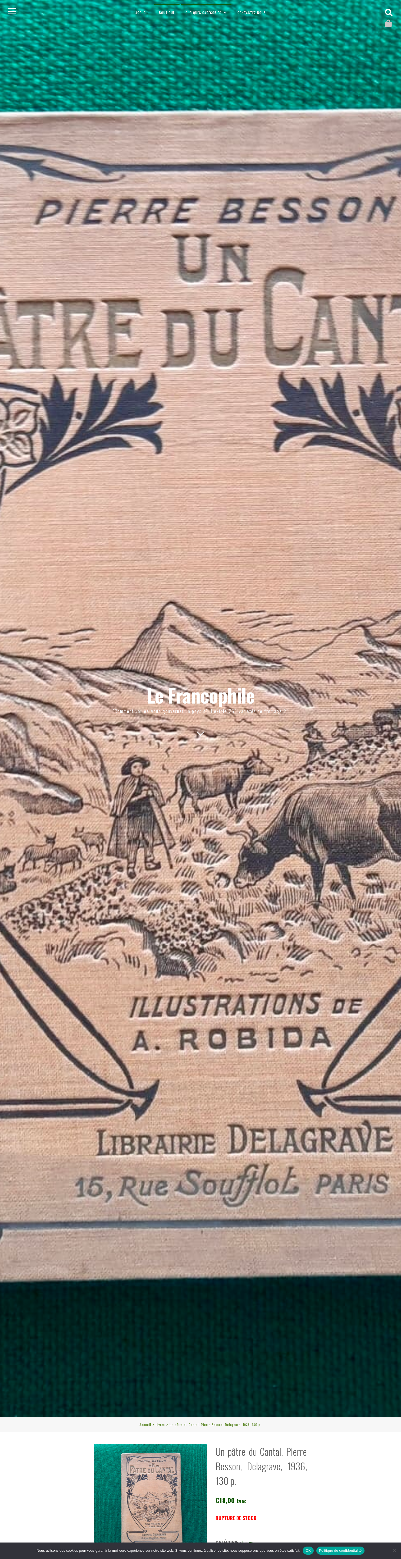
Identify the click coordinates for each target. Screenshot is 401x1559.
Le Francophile (200, 694)
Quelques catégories (203, 12)
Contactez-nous (251, 12)
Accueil (141, 12)
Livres (160, 1424)
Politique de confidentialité (340, 1550)
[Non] (394, 1550)
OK (308, 1550)
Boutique (167, 12)
